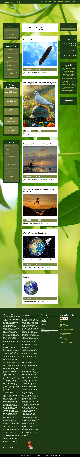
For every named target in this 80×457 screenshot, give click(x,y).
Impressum (60, 1)
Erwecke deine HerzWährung (11, 164)
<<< (63, 39)
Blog (46, 1)
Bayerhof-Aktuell (63, 334)
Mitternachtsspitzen (64, 325)
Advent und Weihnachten (11, 37)
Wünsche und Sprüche (11, 167)
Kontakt (54, 1)
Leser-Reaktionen (11, 57)
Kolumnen (11, 31)
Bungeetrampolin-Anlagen (11, 156)
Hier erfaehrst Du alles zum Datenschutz (48, 455)
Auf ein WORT (11, 49)
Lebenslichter (63, 324)
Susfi (61, 335)
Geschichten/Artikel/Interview (11, 62)
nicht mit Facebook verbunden (24, 69)
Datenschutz (67, 1)
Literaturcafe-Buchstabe (11, 173)
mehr (12, 95)
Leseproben (11, 34)
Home (42, 1)
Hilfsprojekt (11, 60)
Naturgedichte (11, 76)
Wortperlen (62, 328)
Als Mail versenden (49, 69)
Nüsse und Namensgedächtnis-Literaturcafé (11, 178)
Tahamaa (62, 326)
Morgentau (62, 330)
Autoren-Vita (11, 52)
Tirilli (61, 337)
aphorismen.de (11, 159)
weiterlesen (26, 66)
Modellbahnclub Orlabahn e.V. (66, 333)
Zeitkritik (11, 29)
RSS (50, 179)
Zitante (61, 321)
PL (49, 72)
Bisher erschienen (11, 54)
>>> (75, 39)
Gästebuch (74, 1)
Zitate (66, 102)
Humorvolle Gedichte (11, 69)
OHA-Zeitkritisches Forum (11, 153)
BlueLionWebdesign (69, 342)
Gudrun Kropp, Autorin (11, 2)
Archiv (50, 1)
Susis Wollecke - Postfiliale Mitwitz (67, 329)
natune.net (11, 161)
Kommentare (45, 72)
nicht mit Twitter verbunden (36, 69)
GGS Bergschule (63, 339)
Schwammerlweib (63, 338)
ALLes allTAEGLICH (64, 322)
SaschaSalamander (64, 332)
